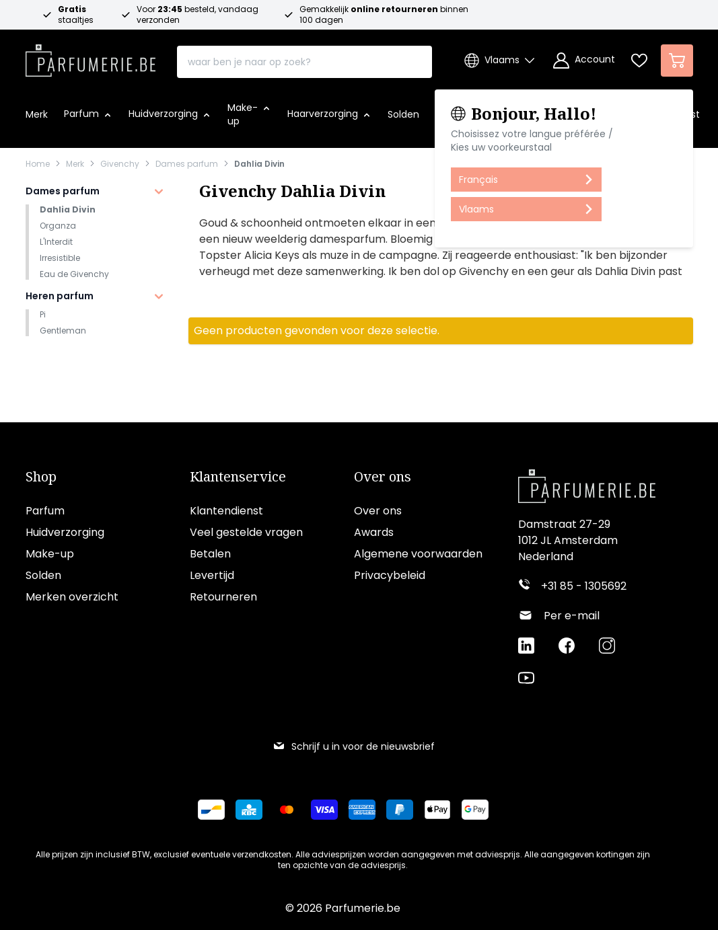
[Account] (584, 60)
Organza (58, 225)
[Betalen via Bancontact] (211, 810)
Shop (41, 476)
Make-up (50, 553)
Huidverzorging (65, 532)
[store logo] (91, 56)
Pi (43, 314)
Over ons (382, 476)
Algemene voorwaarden (418, 553)
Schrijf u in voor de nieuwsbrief (354, 746)
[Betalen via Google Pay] (475, 810)
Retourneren (223, 597)
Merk (75, 164)
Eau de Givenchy (74, 274)
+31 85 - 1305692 (583, 586)
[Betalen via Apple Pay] (437, 810)
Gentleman (63, 330)
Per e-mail (572, 615)
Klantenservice (238, 476)
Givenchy (119, 164)
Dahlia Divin (259, 164)
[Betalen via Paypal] (399, 810)
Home (38, 164)
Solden (43, 575)
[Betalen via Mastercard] (286, 810)
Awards (374, 532)
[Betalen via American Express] (362, 810)
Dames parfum (186, 164)
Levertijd (212, 575)
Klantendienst (226, 510)
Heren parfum (60, 296)
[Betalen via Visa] (324, 810)
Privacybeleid (389, 575)
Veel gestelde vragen (246, 532)
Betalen (210, 553)
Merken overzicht (72, 597)
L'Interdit (56, 241)
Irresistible (60, 258)
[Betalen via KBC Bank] (249, 810)
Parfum (45, 510)
